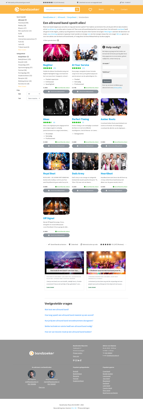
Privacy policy (77, 353)
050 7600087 (52, 384)
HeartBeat (107, 173)
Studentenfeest (78, 381)
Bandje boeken (108, 374)
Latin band (106, 386)
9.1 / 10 (74, 408)
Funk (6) (21, 42)
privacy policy (118, 87)
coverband (120, 29)
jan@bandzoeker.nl (31, 382)
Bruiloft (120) (22, 62)
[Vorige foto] (46, 53)
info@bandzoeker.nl (113, 355)
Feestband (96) (23, 23)
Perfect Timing (80, 119)
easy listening (52, 34)
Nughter (48, 65)
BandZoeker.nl (49, 17)
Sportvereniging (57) (25, 67)
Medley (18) (22, 25)
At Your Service (80, 65)
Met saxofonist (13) (24, 31)
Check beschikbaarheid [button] (56, 91)
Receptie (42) (22, 78)
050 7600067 (108, 353)
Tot (19, 98)
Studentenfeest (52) (25, 76)
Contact (124, 9)
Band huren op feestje (110, 393)
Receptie (76, 376)
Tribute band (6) (23, 47)
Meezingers (108, 32)
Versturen (107, 81)
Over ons (76, 356)
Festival (75, 379)
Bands (101, 9)
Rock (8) (21, 36)
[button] (22, 50)
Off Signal (48, 218)
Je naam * (106, 63)
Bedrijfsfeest (77, 374)
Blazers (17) (22, 28)
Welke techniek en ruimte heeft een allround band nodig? (68, 326)
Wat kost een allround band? (57, 309)
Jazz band (106, 379)
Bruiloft (75, 371)
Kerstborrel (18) (23, 84)
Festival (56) (22, 70)
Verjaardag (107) (23, 65)
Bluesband (106, 381)
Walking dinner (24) (24, 81)
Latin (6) (21, 44)
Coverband (106, 371)
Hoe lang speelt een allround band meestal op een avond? (69, 315)
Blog (112, 9)
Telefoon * (106, 72)
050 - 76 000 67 (126, 2)
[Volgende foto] (66, 53)
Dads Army (78, 173)
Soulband (106, 383)
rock (89, 34)
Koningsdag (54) (23, 73)
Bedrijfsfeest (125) (24, 59)
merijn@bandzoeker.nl (51, 382)
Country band (107, 388)
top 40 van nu (51, 29)
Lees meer (50, 287)
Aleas (46, 119)
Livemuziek (106, 376)
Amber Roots (108, 119)
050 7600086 (32, 384)
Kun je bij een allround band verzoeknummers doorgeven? (69, 320)
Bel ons (119, 34)
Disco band (106, 390)
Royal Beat (49, 173)
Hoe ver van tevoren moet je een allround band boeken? (68, 332)
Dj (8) (20, 33)
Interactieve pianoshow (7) (27, 39)
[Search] (62, 9)
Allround (22, 20)
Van (19, 94)
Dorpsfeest (23, 57)
